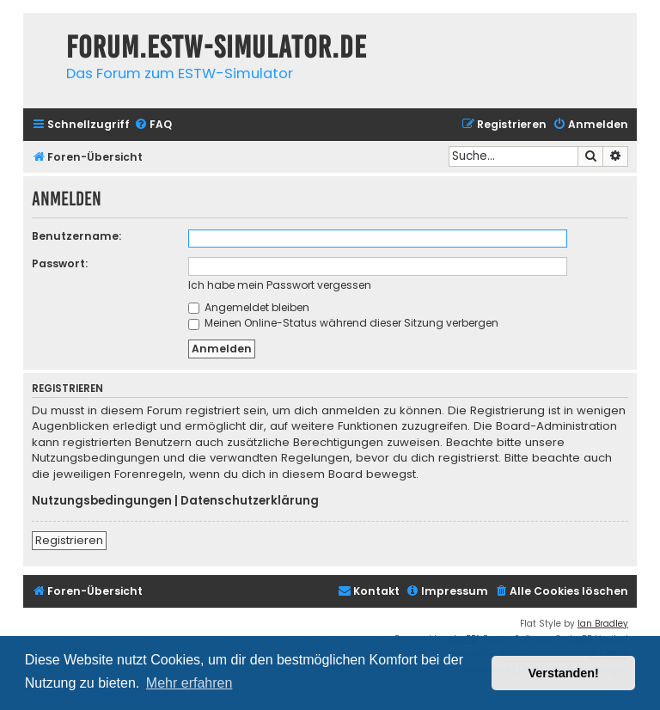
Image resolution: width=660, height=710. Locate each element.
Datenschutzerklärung (249, 501)
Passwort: (60, 263)
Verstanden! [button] (564, 673)
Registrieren (69, 540)
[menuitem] (153, 125)
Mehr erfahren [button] (189, 683)
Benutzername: (76, 236)
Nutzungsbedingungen (102, 501)
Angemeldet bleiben (248, 307)
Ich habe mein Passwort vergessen (279, 284)
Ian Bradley (603, 623)
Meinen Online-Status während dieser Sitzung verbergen (343, 322)
